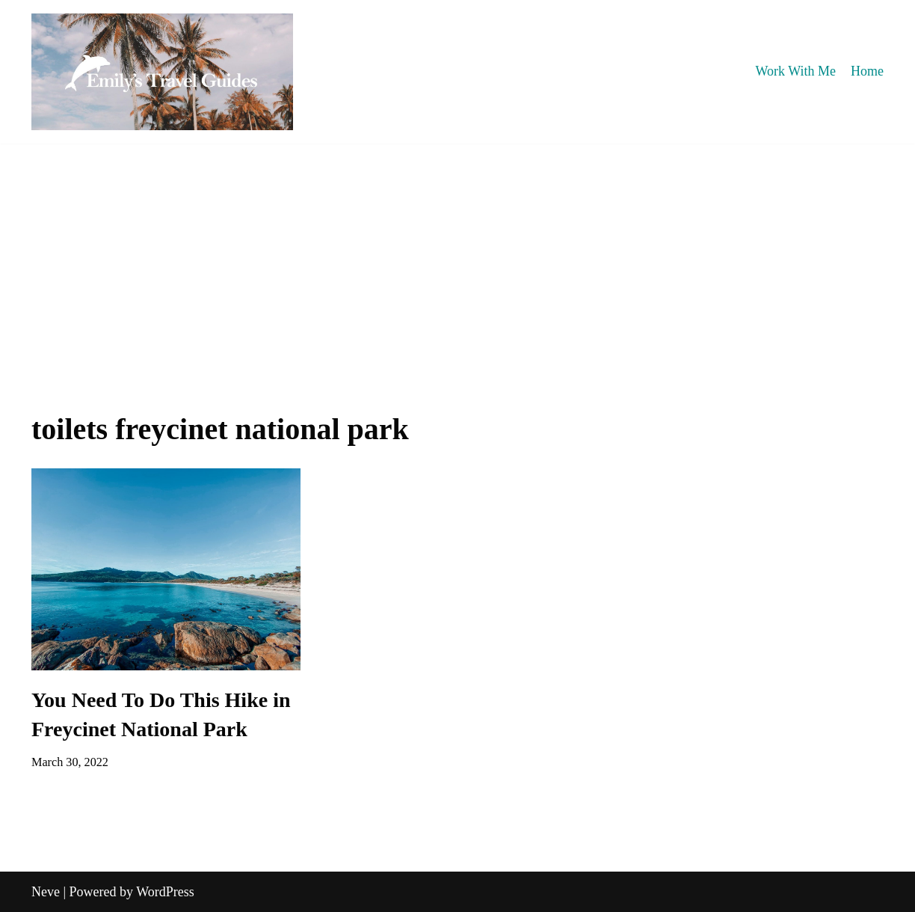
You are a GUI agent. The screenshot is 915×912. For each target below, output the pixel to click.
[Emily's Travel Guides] (162, 71)
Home (867, 71)
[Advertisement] (457, 256)
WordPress (165, 891)
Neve (45, 891)
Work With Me (796, 71)
